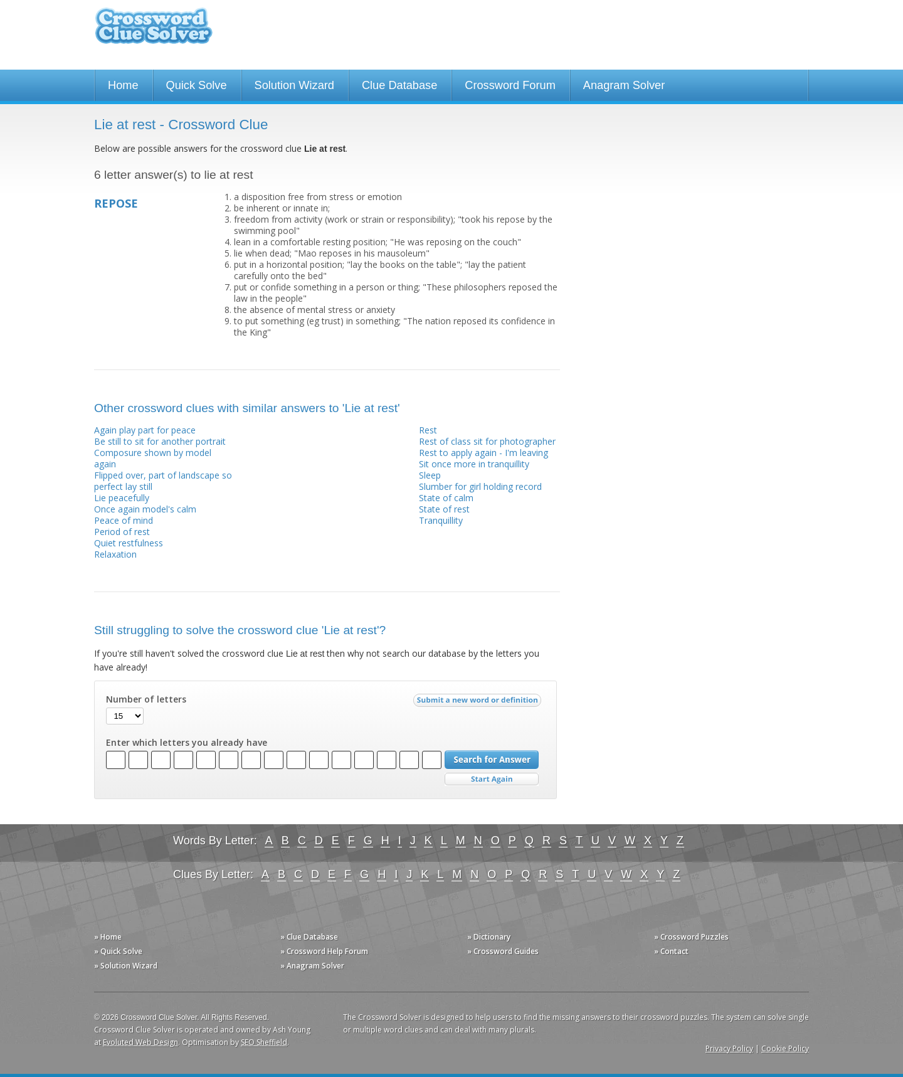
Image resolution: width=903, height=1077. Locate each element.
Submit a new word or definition (478, 703)
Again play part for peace (145, 430)
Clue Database (399, 85)
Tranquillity (441, 520)
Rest (428, 430)
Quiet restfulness (128, 543)
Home (123, 85)
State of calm (446, 498)
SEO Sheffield (264, 1042)
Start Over (492, 779)
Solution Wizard (294, 85)
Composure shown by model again (152, 458)
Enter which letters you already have (186, 742)
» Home (108, 936)
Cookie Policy (785, 1048)
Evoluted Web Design (140, 1042)
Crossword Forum (510, 85)
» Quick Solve (118, 951)
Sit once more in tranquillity (474, 464)
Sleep (430, 475)
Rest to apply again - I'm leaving (483, 453)
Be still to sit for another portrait (160, 441)
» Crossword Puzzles (691, 936)
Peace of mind (123, 520)
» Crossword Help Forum (324, 951)
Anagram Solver (624, 85)
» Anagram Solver (312, 965)
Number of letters (146, 699)
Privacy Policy (729, 1048)
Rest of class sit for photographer (487, 441)
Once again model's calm (145, 509)
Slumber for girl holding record (480, 486)
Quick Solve (196, 85)
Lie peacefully (121, 498)
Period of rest (122, 532)
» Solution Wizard (125, 965)
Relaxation (115, 554)
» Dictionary (488, 936)
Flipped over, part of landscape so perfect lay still (163, 480)
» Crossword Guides (503, 951)
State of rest (444, 509)
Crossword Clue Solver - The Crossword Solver (153, 31)
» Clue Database (309, 936)
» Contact (671, 951)
